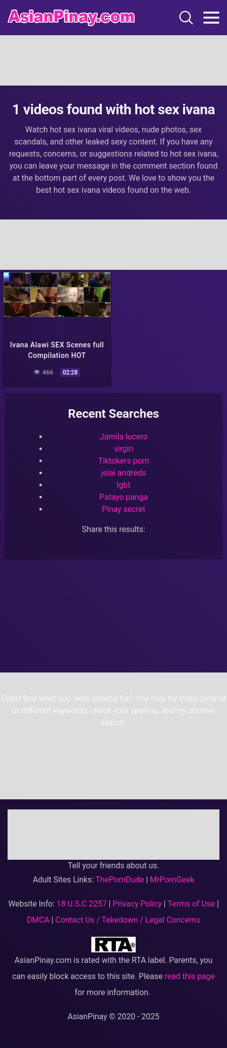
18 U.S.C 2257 (81, 904)
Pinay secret (123, 509)
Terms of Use (191, 904)
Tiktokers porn (123, 461)
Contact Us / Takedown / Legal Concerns (127, 920)
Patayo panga (123, 497)
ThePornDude (119, 879)
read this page (189, 976)
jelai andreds (123, 473)
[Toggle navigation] (211, 18)
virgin (123, 449)
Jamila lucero (124, 436)
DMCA (38, 920)
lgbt (124, 485)
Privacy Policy (136, 904)
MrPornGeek (172, 879)
